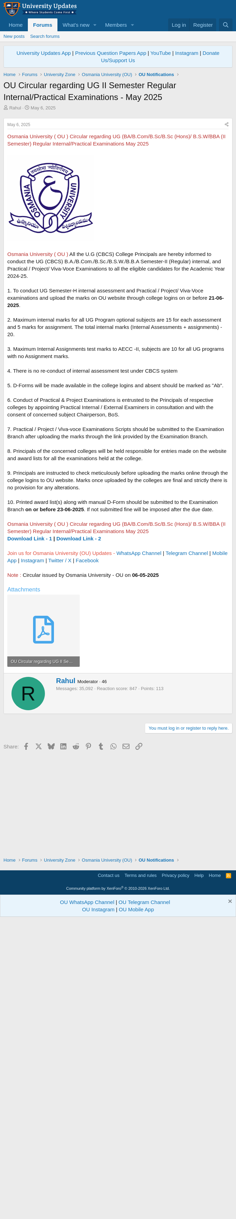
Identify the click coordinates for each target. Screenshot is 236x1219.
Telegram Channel (187, 650)
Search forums (45, 36)
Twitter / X (60, 658)
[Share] (226, 222)
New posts (14, 36)
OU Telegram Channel (144, 1201)
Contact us (108, 1174)
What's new (76, 25)
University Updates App (44, 53)
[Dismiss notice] (229, 1200)
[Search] (226, 24)
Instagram (186, 53)
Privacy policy (175, 1174)
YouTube (160, 53)
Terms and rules (141, 1174)
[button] (95, 24)
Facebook (87, 658)
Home (16, 25)
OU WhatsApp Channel (87, 1201)
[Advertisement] (118, 163)
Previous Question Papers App (110, 53)
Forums (42, 25)
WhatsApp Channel (138, 650)
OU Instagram (98, 1208)
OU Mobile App (136, 1208)
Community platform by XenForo (118, 1187)
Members (116, 25)
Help (199, 1174)
